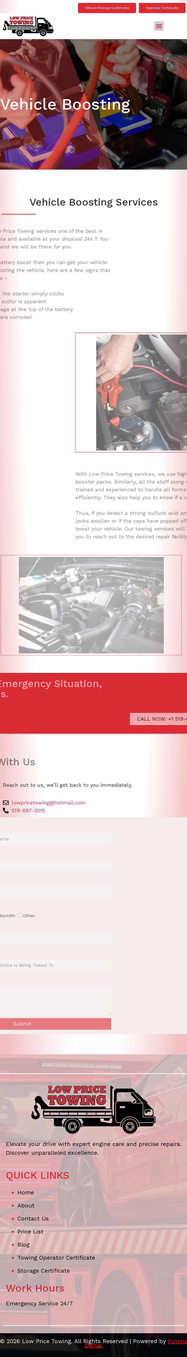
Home (25, 1192)
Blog (23, 1244)
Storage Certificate (43, 1270)
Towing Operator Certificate (56, 1257)
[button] (159, 26)
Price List (30, 1231)
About (26, 1205)
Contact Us (33, 1218)
